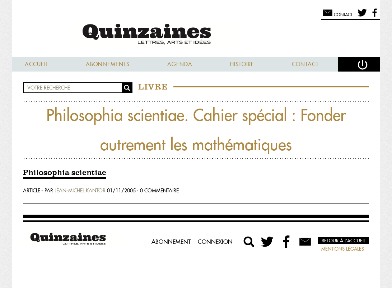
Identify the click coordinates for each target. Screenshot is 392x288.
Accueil (36, 64)
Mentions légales (342, 249)
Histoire (242, 64)
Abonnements (108, 64)
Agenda (179, 64)
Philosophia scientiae (64, 173)
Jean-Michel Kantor (80, 190)
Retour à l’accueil (343, 240)
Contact (305, 64)
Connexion (215, 241)
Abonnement (171, 241)
